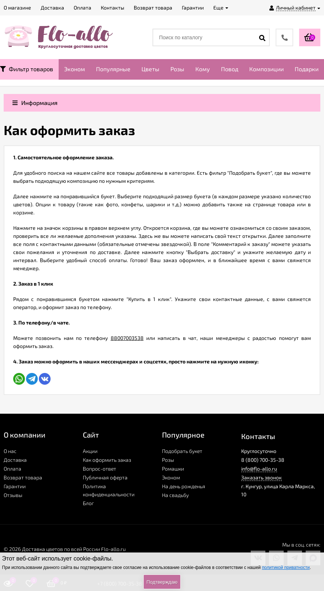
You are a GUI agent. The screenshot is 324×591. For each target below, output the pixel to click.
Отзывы (13, 495)
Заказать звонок (261, 477)
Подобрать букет (182, 451)
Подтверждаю (162, 582)
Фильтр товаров (26, 68)
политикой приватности (286, 567)
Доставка (15, 460)
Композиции (266, 68)
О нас (10, 451)
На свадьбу (175, 495)
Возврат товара (23, 477)
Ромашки (173, 468)
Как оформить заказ (107, 460)
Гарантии (15, 486)
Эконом (74, 68)
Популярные (113, 68)
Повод (229, 68)
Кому (202, 68)
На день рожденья (183, 486)
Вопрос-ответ (99, 468)
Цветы (150, 68)
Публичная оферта (105, 477)
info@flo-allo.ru (259, 468)
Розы (177, 68)
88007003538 (127, 338)
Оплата (12, 468)
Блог (88, 503)
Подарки (307, 68)
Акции (90, 451)
